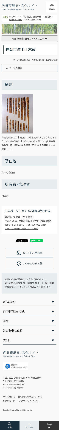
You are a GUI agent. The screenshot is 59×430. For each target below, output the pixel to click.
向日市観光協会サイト (15, 283)
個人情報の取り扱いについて (30, 397)
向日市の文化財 (15, 20)
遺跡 (5, 321)
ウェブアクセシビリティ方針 (28, 401)
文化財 (48, 17)
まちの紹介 (9, 302)
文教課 (16, 217)
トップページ (14, 17)
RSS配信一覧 (9, 401)
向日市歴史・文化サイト (32, 17)
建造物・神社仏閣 (12, 330)
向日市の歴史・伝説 (14, 311)
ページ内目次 (15, 68)
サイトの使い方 (9, 397)
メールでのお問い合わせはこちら (21, 228)
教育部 (8, 217)
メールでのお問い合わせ (13, 388)
